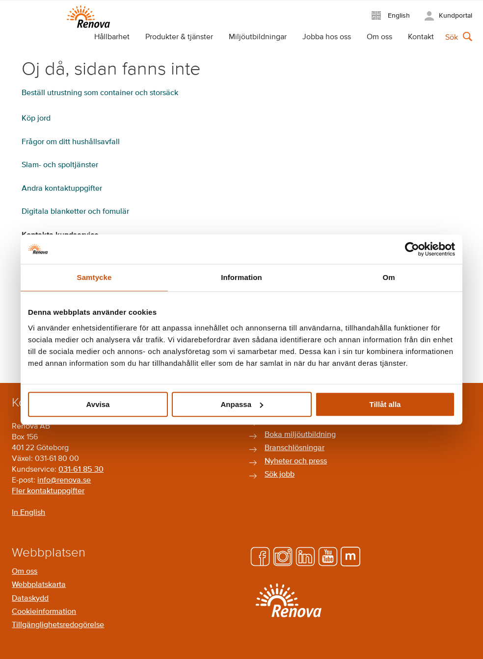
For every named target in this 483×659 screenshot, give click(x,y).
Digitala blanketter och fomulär (75, 212)
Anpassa (241, 404)
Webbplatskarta (39, 585)
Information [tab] (241, 277)
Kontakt (421, 37)
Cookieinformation (44, 612)
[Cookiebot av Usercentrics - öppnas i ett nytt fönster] (412, 249)
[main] (241, 209)
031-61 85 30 (81, 470)
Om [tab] (388, 277)
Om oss (24, 572)
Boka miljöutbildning (300, 435)
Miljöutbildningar (258, 37)
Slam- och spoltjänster (60, 165)
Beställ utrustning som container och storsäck (100, 93)
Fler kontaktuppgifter (48, 491)
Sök (451, 38)
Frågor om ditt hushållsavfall (71, 142)
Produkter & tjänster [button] (179, 37)
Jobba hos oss (326, 37)
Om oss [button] (379, 37)
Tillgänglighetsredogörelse (58, 625)
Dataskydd (30, 599)
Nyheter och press (296, 461)
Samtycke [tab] (94, 277)
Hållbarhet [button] (112, 37)
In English (28, 513)
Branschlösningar (294, 448)
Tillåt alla (385, 404)
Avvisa (98, 404)
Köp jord (36, 119)
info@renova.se (64, 480)
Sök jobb (280, 475)
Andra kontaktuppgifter (62, 189)
